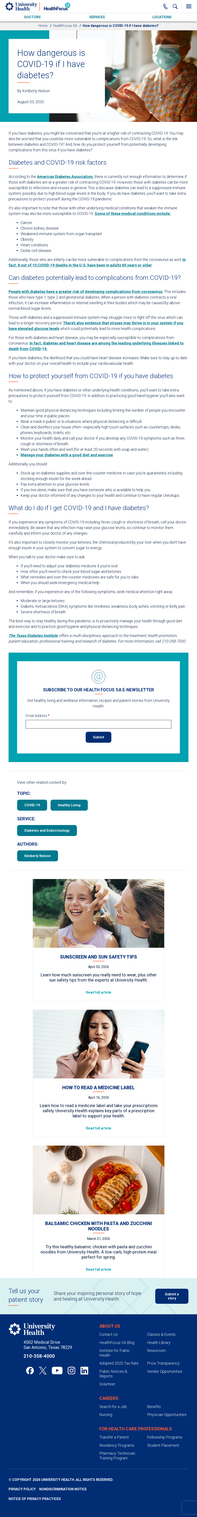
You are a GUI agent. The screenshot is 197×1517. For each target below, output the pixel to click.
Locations (162, 17)
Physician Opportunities (167, 1414)
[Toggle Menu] (188, 6)
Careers (108, 1398)
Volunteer (107, 1384)
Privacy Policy (22, 1489)
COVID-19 (32, 805)
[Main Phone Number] (165, 6)
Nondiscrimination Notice (63, 1489)
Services (97, 17)
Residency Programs (116, 1445)
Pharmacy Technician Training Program (117, 1455)
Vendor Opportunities (164, 1371)
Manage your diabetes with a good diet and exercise (67, 455)
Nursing (105, 1414)
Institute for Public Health (114, 1352)
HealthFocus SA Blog (116, 1342)
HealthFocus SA (65, 26)
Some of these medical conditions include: (133, 213)
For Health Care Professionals (135, 1428)
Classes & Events (161, 1334)
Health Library (158, 1342)
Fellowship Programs (164, 1437)
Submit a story (172, 1296)
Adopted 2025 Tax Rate (119, 1363)
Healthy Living (69, 805)
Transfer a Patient (114, 1437)
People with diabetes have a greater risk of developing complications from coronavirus (86, 291)
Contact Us (108, 1334)
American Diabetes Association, (65, 176)
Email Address (37, 716)
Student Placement (163, 1445)
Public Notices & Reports (113, 1373)
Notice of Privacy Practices (35, 1499)
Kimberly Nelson (37, 856)
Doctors (32, 17)
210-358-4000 (39, 1356)
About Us (109, 1326)
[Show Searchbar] (175, 6)
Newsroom (156, 1350)
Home (43, 26)
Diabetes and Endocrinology (47, 830)
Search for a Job (113, 1406)
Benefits (154, 1406)
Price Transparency (163, 1363)
